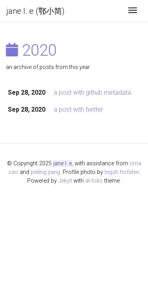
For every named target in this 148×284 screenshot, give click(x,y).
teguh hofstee (122, 172)
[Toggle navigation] (133, 11)
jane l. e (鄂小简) (35, 11)
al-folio (94, 181)
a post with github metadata (92, 92)
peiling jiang (45, 172)
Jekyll (65, 181)
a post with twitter (78, 109)
